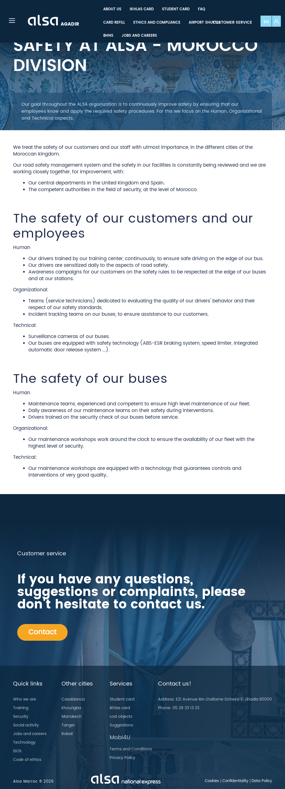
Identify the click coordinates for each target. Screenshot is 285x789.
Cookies (212, 781)
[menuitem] (112, 9)
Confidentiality (235, 781)
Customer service (232, 22)
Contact (42, 632)
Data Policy (262, 781)
